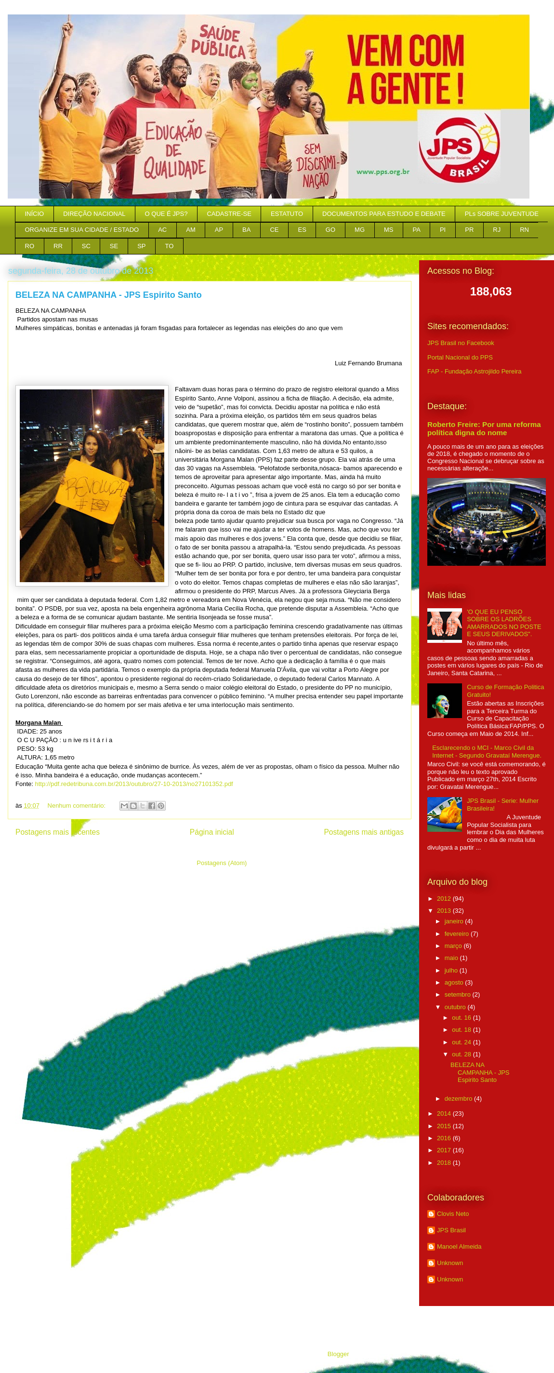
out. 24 (462, 1042)
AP (219, 229)
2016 (445, 1138)
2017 (445, 1150)
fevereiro (458, 933)
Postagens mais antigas (364, 832)
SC (86, 246)
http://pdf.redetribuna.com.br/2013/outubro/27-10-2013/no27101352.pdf (134, 783)
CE (274, 229)
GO (330, 229)
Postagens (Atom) (222, 862)
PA (417, 229)
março (454, 945)
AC (162, 229)
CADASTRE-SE (229, 213)
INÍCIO (34, 213)
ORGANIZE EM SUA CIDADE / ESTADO (82, 229)
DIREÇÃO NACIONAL (94, 213)
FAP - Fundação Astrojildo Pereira (474, 371)
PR (469, 229)
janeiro (455, 921)
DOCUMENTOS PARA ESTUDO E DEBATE (384, 213)
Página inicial (212, 832)
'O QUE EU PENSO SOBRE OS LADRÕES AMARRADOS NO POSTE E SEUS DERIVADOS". (504, 623)
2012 (445, 898)
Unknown (450, 1262)
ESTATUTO (287, 213)
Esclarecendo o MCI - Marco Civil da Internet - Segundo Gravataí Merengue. (486, 751)
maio (452, 957)
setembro (459, 994)
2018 (445, 1162)
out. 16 (462, 1017)
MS (389, 229)
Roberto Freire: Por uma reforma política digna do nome (484, 428)
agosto (455, 982)
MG (360, 229)
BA (246, 229)
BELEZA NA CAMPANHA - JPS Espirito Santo (108, 295)
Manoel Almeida (459, 1246)
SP (141, 246)
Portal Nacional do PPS (460, 357)
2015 (445, 1126)
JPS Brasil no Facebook (460, 343)
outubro (456, 1007)
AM (191, 229)
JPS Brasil (451, 1230)
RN (524, 229)
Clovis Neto (453, 1213)
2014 (445, 1113)
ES (302, 229)
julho (452, 970)
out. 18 (462, 1029)
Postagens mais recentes (57, 832)
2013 (445, 910)
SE (114, 246)
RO (30, 246)
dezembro (459, 1098)
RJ (497, 229)
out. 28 (462, 1054)
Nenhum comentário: (77, 805)
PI (443, 229)
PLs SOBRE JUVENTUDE (502, 213)
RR (58, 246)
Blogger (338, 1354)
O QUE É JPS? (166, 213)
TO (169, 246)
